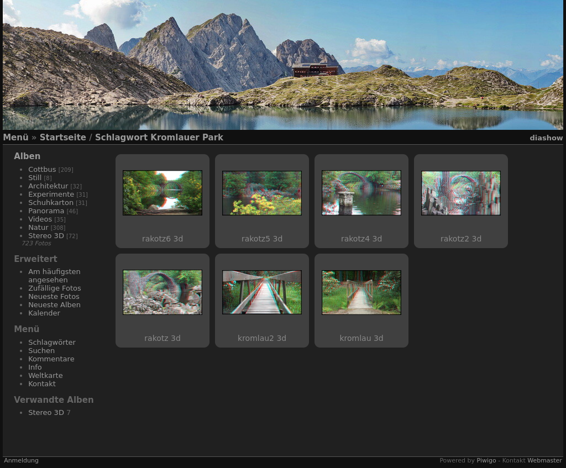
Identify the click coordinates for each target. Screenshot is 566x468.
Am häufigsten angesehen (54, 275)
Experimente (51, 194)
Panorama (46, 211)
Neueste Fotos (54, 296)
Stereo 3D (46, 236)
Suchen (41, 350)
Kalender (44, 313)
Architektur (48, 186)
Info (35, 367)
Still (34, 177)
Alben (27, 156)
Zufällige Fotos (54, 288)
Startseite (63, 138)
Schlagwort (121, 138)
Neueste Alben (54, 305)
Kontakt (42, 384)
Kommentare (51, 359)
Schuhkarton (51, 202)
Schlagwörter (52, 342)
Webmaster (544, 460)
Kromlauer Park (186, 138)
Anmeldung (21, 460)
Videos (40, 219)
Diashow (546, 138)
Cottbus (42, 169)
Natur (38, 227)
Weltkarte (45, 375)
